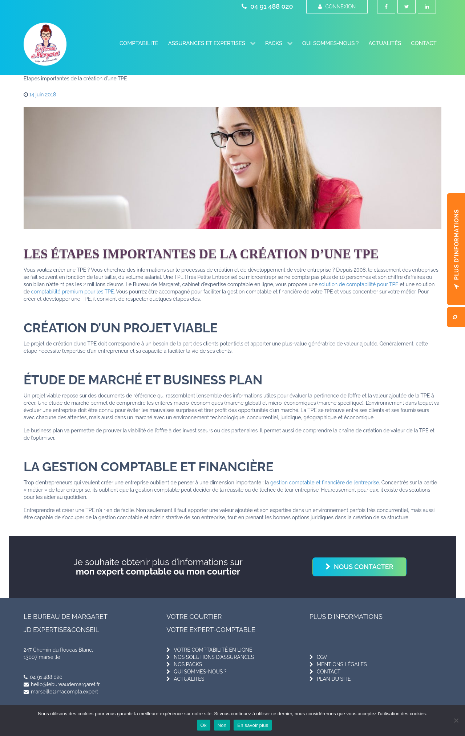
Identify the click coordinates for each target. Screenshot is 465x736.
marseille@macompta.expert (61, 692)
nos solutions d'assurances (214, 657)
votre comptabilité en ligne (213, 650)
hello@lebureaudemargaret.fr (62, 684)
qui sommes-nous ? (200, 672)
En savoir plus (252, 725)
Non (222, 725)
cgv (322, 657)
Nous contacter (363, 567)
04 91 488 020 (267, 6)
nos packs (188, 664)
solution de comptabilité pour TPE (359, 284)
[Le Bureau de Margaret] (45, 44)
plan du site (334, 679)
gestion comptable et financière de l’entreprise (324, 482)
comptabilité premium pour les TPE (72, 292)
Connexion (337, 6)
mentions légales (342, 664)
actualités (189, 679)
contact (329, 672)
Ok (204, 725)
